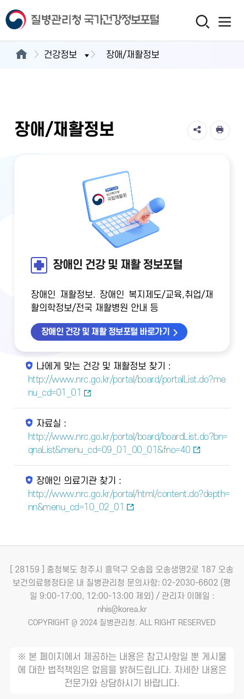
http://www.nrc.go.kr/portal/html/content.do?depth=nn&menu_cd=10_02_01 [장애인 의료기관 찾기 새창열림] (129, 500)
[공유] (197, 130)
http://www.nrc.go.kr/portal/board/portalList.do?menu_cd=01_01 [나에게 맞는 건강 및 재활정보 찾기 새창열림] (127, 386)
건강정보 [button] (67, 55)
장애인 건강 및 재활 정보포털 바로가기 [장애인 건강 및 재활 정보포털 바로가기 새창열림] (105, 332)
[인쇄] (220, 130)
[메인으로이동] (21, 55)
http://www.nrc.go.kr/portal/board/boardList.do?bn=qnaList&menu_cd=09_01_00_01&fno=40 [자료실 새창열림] (128, 443)
